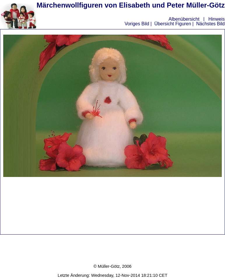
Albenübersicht (183, 19)
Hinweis (216, 19)
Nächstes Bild (210, 23)
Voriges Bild (136, 23)
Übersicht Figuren (172, 23)
